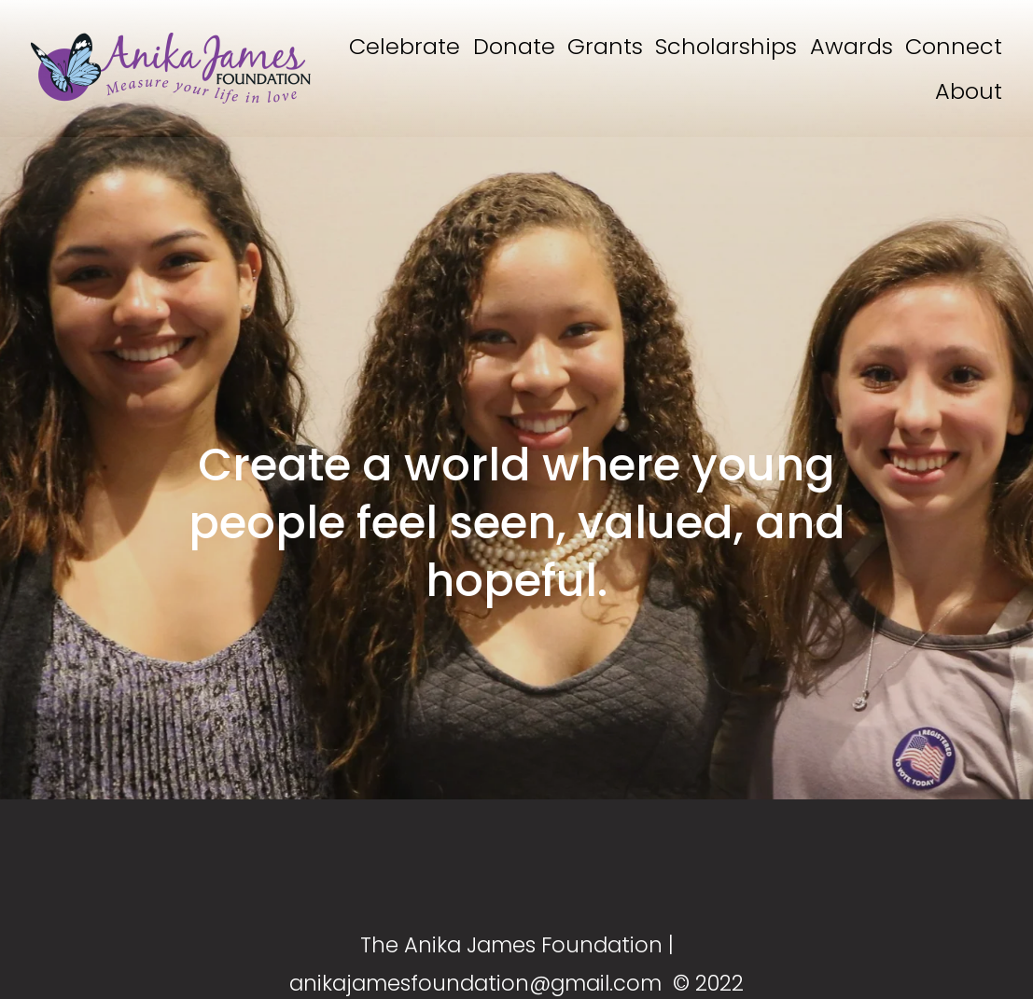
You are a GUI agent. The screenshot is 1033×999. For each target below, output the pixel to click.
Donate (514, 46)
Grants (605, 46)
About (968, 91)
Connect (953, 46)
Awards (851, 46)
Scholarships (726, 46)
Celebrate (404, 46)
